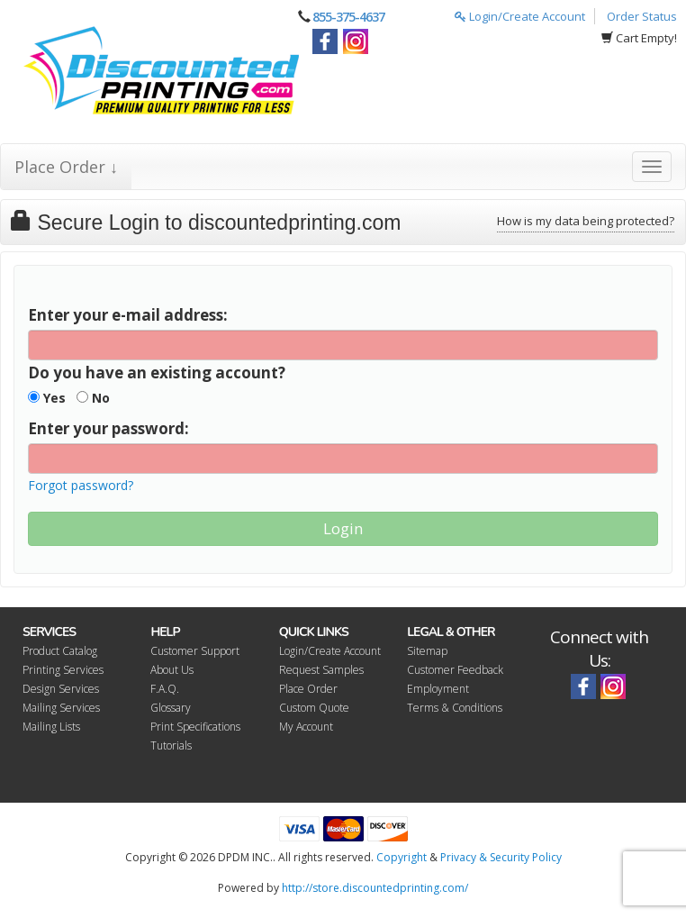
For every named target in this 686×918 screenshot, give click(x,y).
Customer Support (194, 651)
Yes (47, 397)
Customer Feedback (455, 669)
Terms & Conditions (454, 707)
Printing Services (63, 669)
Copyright (401, 857)
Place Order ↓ (66, 166)
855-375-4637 (348, 16)
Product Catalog (60, 651)
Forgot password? (80, 485)
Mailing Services (61, 707)
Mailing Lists (51, 726)
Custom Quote (314, 707)
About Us (172, 669)
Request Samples (321, 669)
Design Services (61, 688)
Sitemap (427, 651)
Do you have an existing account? (156, 372)
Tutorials (171, 745)
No (93, 397)
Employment (438, 688)
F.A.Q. (164, 688)
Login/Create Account (520, 16)
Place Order (308, 688)
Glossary (170, 707)
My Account (306, 726)
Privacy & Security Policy (501, 857)
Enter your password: (108, 428)
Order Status (642, 16)
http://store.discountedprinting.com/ (375, 887)
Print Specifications (195, 726)
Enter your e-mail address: (128, 314)
